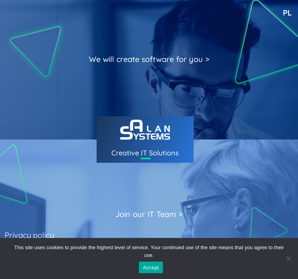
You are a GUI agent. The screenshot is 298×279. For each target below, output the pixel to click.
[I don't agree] (288, 258)
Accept (151, 267)
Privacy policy (29, 235)
